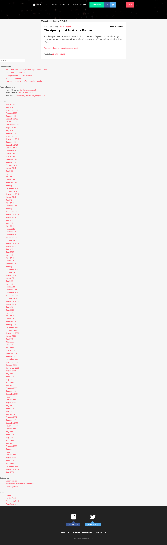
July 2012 (9, 249)
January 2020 (11, 133)
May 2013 (9, 223)
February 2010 (11, 321)
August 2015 (11, 168)
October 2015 (11, 165)
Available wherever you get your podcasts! (61, 48)
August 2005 (11, 457)
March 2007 (10, 414)
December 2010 (12, 292)
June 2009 (10, 342)
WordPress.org (12, 504)
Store (54, 5)
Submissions (65, 5)
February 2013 (11, 232)
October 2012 (11, 240)
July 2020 (9, 130)
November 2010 (12, 295)
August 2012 (11, 246)
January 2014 (11, 208)
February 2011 (11, 289)
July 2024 (9, 107)
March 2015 (10, 179)
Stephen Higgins (65, 26)
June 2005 (10, 460)
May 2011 (9, 284)
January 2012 (11, 266)
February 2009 (11, 353)
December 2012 (12, 234)
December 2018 (12, 145)
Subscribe (97, 5)
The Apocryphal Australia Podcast (69, 30)
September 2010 (12, 301)
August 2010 (11, 304)
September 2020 (12, 124)
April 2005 (10, 463)
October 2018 (11, 148)
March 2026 (10, 104)
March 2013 (10, 229)
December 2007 (12, 394)
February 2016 (11, 159)
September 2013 (12, 214)
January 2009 (11, 356)
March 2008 (10, 385)
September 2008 (12, 368)
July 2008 (9, 373)
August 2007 (11, 402)
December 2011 (12, 269)
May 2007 (9, 411)
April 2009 (10, 347)
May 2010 (9, 313)
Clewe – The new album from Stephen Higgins (24, 81)
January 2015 (11, 185)
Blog (47, 5)
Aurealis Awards (79, 5)
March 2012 (10, 260)
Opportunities (11, 481)
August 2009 (11, 336)
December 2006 (12, 423)
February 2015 (11, 182)
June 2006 (10, 434)
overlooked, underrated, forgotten (20, 483)
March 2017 (10, 153)
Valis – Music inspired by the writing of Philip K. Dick (26, 69)
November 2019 (12, 136)
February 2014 (11, 205)
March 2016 (10, 156)
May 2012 (9, 255)
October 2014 (11, 191)
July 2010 (9, 307)
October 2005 (11, 455)
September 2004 (12, 469)
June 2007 (10, 408)
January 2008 (11, 391)
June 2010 (10, 310)
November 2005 (12, 452)
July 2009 (9, 339)
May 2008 (9, 379)
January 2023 (11, 116)
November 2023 (12, 110)
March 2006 (10, 443)
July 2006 (9, 431)
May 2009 (9, 344)
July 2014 (9, 200)
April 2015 (10, 176)
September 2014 (12, 194)
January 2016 (11, 162)
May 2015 (9, 174)
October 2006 (11, 428)
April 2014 (10, 203)
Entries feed (11, 498)
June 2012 (10, 252)
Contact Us (101, 532)
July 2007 (9, 405)
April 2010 (10, 315)
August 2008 (11, 371)
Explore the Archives (82, 532)
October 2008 (11, 365)
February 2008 (11, 388)
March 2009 (10, 350)
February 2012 (11, 263)
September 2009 (12, 333)
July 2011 (9, 281)
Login (130, 5)
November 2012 (12, 237)
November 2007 (12, 397)
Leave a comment (116, 26)
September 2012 (12, 243)
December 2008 (12, 359)
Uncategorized (58, 54)
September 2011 (12, 275)
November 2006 (12, 426)
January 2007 (11, 420)
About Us (65, 532)
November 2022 (12, 121)
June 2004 (10, 472)
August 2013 (11, 217)
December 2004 (12, 466)
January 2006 (11, 449)
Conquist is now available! (16, 72)
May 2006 (9, 437)
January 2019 (11, 142)
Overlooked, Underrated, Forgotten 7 (30, 95)
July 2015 (9, 171)
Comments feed (12, 501)
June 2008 (10, 376)
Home (38, 5)
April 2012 (10, 258)
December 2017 (12, 150)
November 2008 (12, 362)
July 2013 (9, 220)
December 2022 (12, 119)
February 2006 (11, 446)
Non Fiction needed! (14, 78)
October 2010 (11, 298)
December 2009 (12, 327)
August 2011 (11, 278)
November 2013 (12, 211)
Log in (8, 495)
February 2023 (11, 113)
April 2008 (10, 382)
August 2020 (11, 127)
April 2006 (10, 440)
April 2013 (10, 226)
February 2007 (11, 417)
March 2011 (10, 287)
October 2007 (11, 399)
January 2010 (11, 324)
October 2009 (11, 330)
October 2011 (11, 272)
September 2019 (12, 139)
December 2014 (12, 188)
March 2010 (10, 318)
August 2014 (11, 197)
